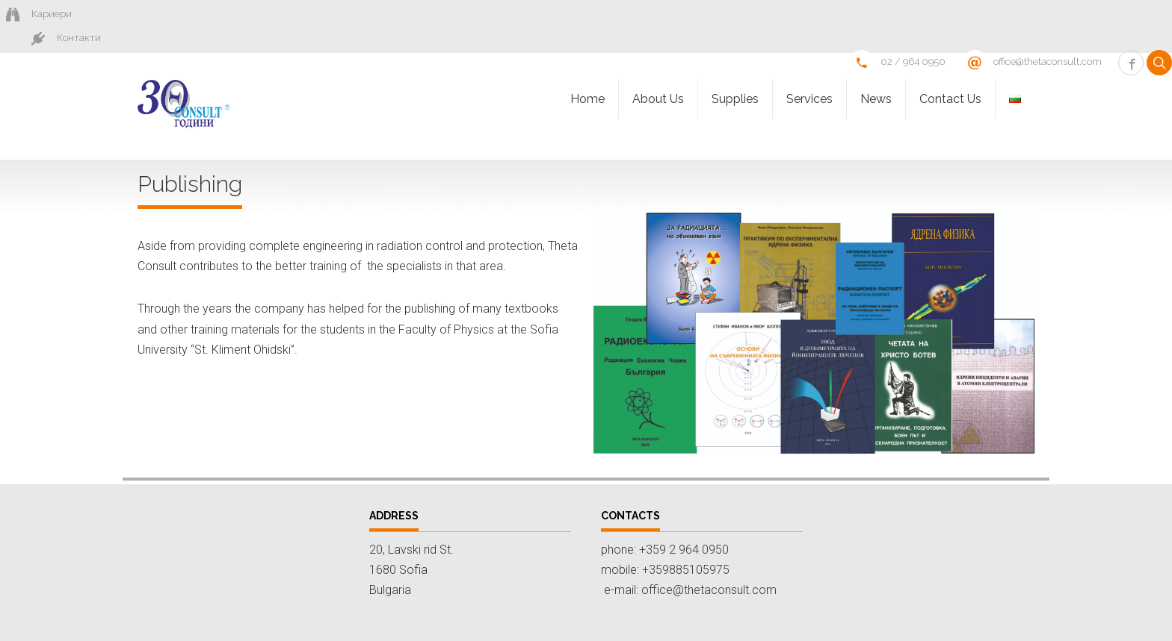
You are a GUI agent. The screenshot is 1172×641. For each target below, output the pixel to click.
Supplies (735, 76)
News (876, 76)
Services (809, 76)
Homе (587, 76)
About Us (658, 76)
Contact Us (950, 76)
